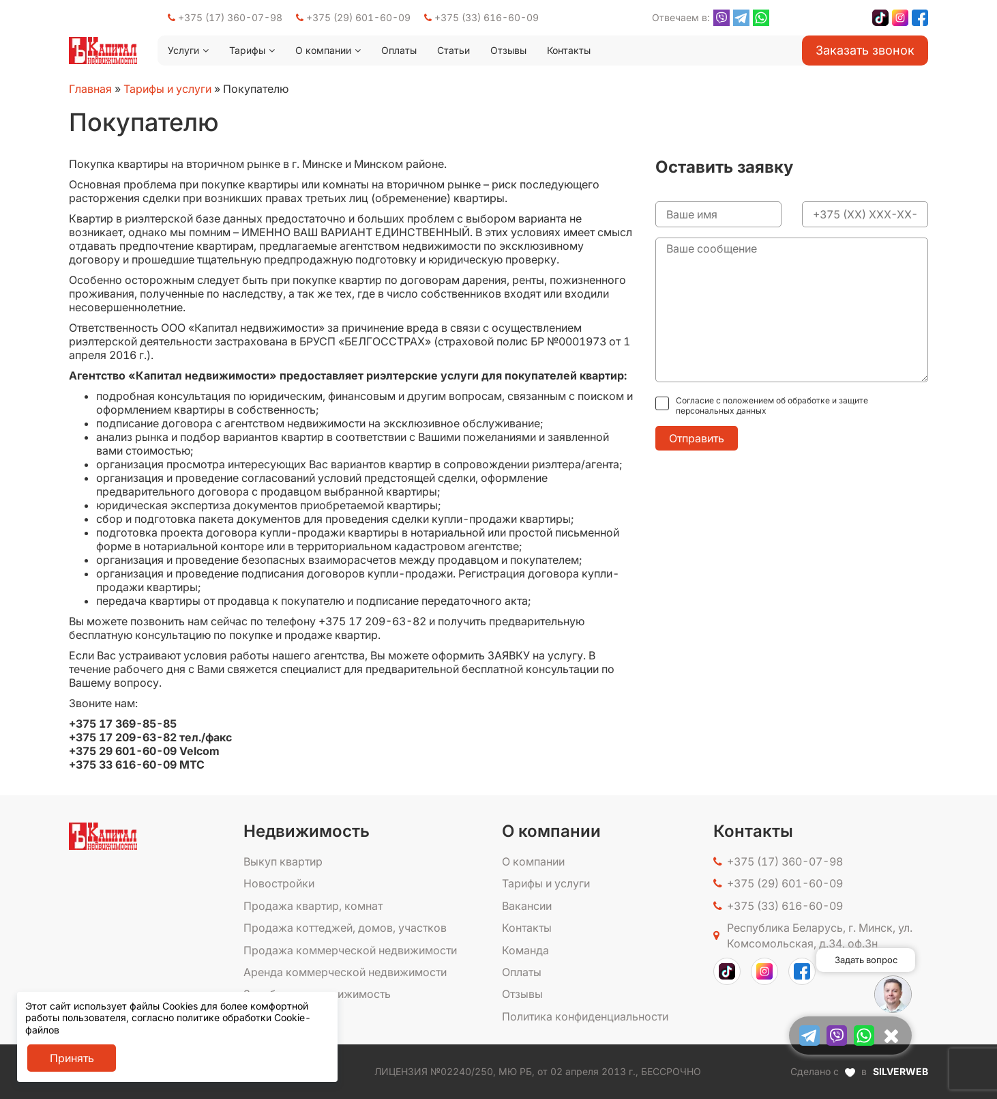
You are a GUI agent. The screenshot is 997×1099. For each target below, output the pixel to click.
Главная (90, 89)
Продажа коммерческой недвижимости (350, 950)
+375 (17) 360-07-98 (225, 18)
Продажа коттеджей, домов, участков (345, 927)
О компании (323, 50)
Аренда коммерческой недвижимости (345, 972)
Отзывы (508, 50)
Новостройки (278, 883)
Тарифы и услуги (167, 89)
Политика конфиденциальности (585, 1016)
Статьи (453, 50)
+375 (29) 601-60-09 (353, 18)
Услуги (183, 50)
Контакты (569, 50)
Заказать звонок (865, 50)
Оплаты (399, 50)
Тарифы (247, 50)
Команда (525, 950)
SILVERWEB (900, 1071)
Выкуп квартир (283, 861)
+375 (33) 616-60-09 (481, 18)
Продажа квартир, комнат (313, 906)
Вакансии (527, 906)
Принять (72, 1058)
